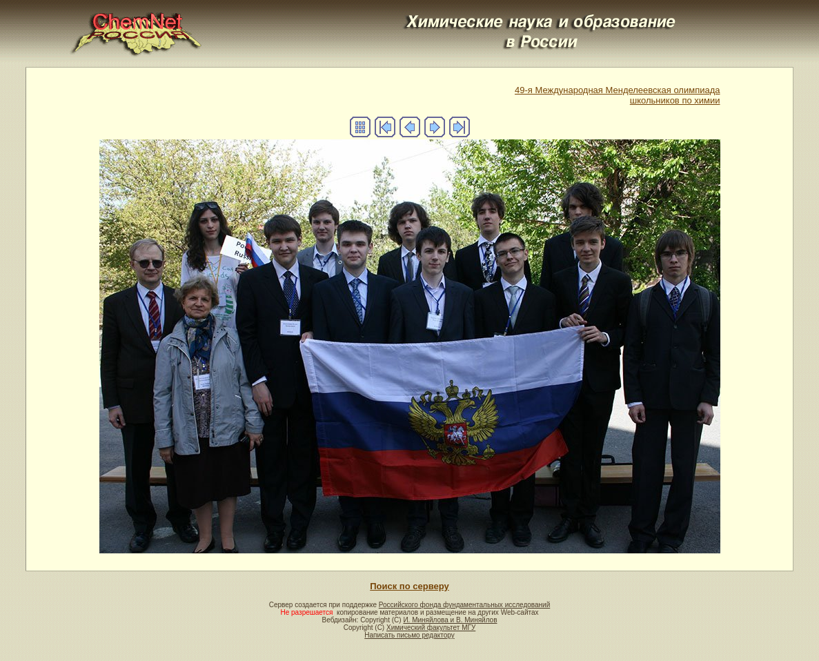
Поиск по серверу (409, 586)
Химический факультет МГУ (430, 627)
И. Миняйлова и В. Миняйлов (450, 620)
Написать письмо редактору (409, 635)
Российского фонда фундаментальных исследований (464, 605)
